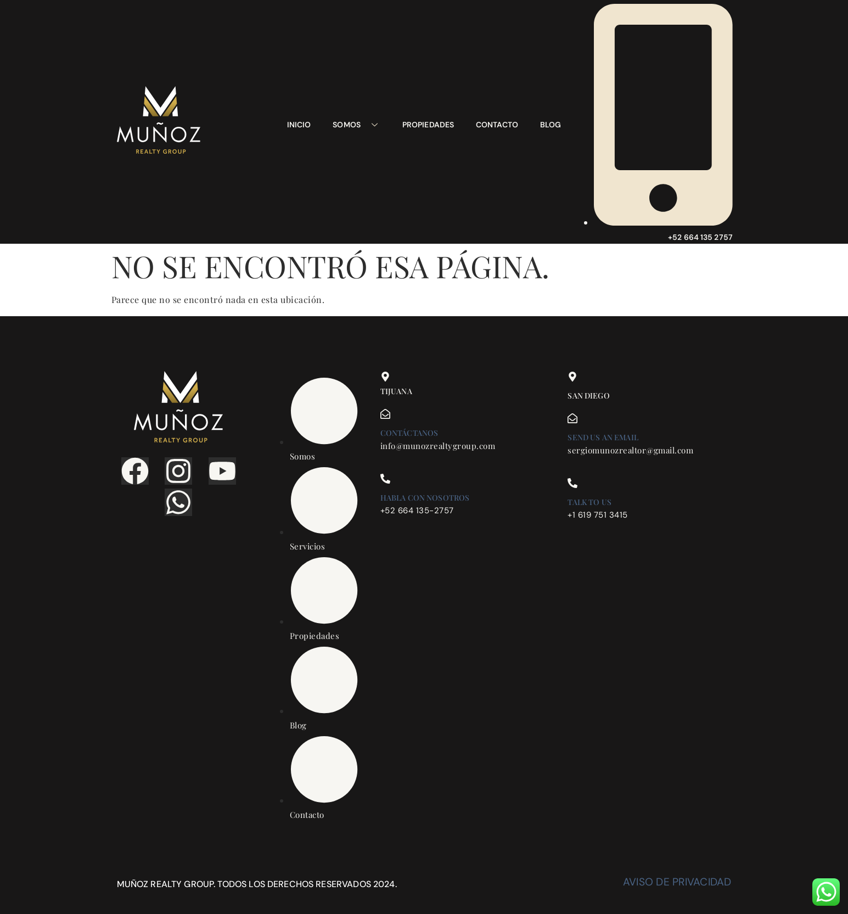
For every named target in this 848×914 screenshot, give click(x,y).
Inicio (299, 125)
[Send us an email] (572, 418)
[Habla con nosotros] (385, 479)
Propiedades (428, 125)
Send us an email (603, 437)
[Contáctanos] (385, 414)
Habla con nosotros (425, 497)
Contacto (497, 125)
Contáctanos (409, 433)
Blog (550, 125)
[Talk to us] (572, 483)
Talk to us (589, 502)
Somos (356, 125)
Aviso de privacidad (677, 882)
